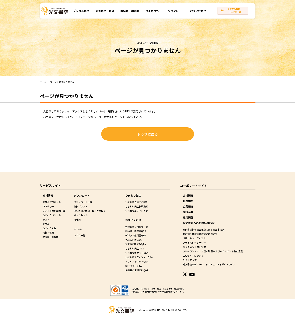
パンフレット (81, 215)
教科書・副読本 (130, 13)
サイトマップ (189, 260)
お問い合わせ (198, 13)
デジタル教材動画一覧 (54, 210)
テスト (46, 219)
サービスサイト (50, 185)
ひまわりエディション (136, 210)
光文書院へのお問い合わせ (199, 223)
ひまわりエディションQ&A (139, 257)
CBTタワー (48, 206)
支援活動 (188, 212)
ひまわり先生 (153, 13)
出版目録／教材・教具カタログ (90, 210)
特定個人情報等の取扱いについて (200, 233)
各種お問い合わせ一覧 (136, 226)
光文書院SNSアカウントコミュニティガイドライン (208, 264)
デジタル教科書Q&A (135, 235)
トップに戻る (147, 134)
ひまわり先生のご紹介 (136, 202)
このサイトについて (193, 255)
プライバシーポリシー (194, 242)
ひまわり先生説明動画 (136, 206)
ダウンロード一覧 (83, 202)
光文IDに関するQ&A (135, 244)
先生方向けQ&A (133, 239)
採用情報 (188, 217)
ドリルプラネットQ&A (136, 261)
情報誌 (77, 219)
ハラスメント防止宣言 (194, 246)
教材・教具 (48, 232)
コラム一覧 (79, 235)
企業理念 (188, 206)
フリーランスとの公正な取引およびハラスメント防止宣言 (212, 251)
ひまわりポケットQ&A (136, 252)
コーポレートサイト (193, 185)
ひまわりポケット (52, 215)
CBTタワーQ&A (133, 265)
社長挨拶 (188, 201)
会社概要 (188, 195)
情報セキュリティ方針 (194, 238)
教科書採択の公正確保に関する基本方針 (203, 229)
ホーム (43, 81)
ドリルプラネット (52, 202)
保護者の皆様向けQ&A (136, 270)
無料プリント (80, 206)
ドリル (46, 223)
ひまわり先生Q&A (134, 248)
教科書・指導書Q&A (135, 231)
